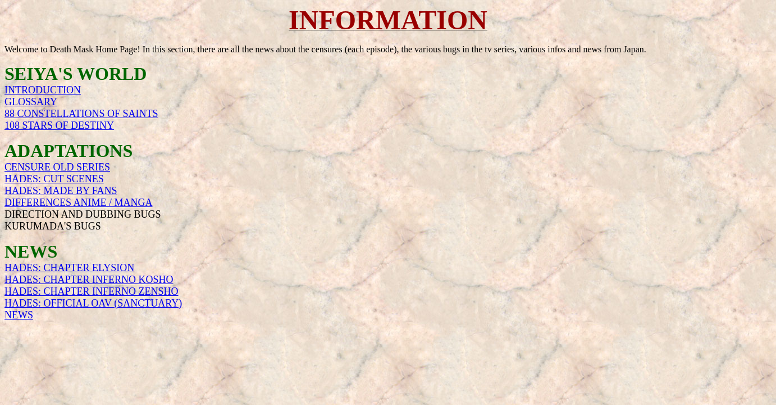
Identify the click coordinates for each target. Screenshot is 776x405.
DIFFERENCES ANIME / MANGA (78, 202)
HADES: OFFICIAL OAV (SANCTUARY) (93, 303)
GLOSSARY (30, 101)
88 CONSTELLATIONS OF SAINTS (81, 113)
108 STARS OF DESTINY (59, 125)
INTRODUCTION (42, 90)
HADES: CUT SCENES (54, 178)
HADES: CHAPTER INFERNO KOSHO (89, 279)
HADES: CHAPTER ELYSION (69, 267)
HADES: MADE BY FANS (60, 190)
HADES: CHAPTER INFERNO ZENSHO (91, 291)
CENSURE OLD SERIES (57, 167)
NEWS (18, 315)
